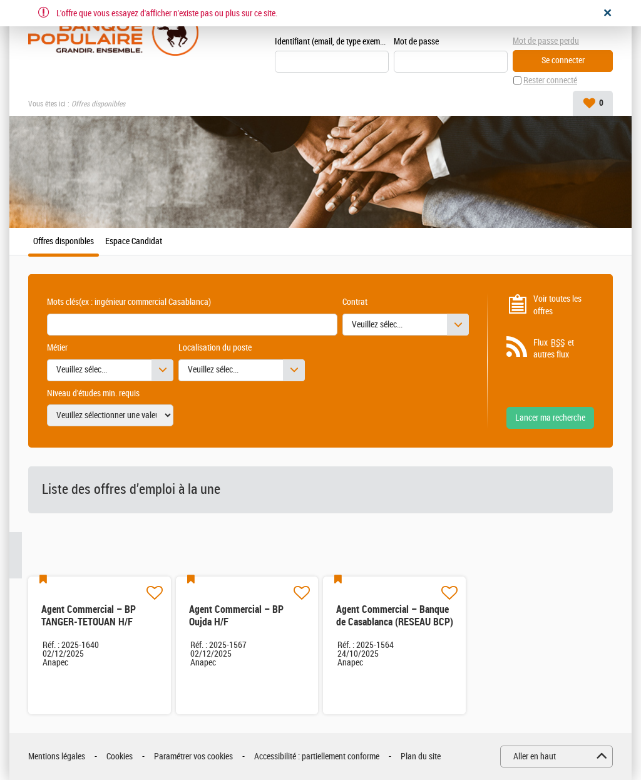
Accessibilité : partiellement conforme (316, 756)
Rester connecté (550, 80)
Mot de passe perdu (546, 41)
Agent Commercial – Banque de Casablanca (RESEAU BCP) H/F (394, 621)
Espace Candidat (133, 242)
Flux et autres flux (553, 349)
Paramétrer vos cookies (193, 756)
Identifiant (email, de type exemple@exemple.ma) (332, 41)
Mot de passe (416, 41)
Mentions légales (56, 756)
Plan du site (421, 756)
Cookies (119, 756)
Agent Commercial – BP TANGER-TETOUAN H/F (88, 615)
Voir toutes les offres (557, 305)
